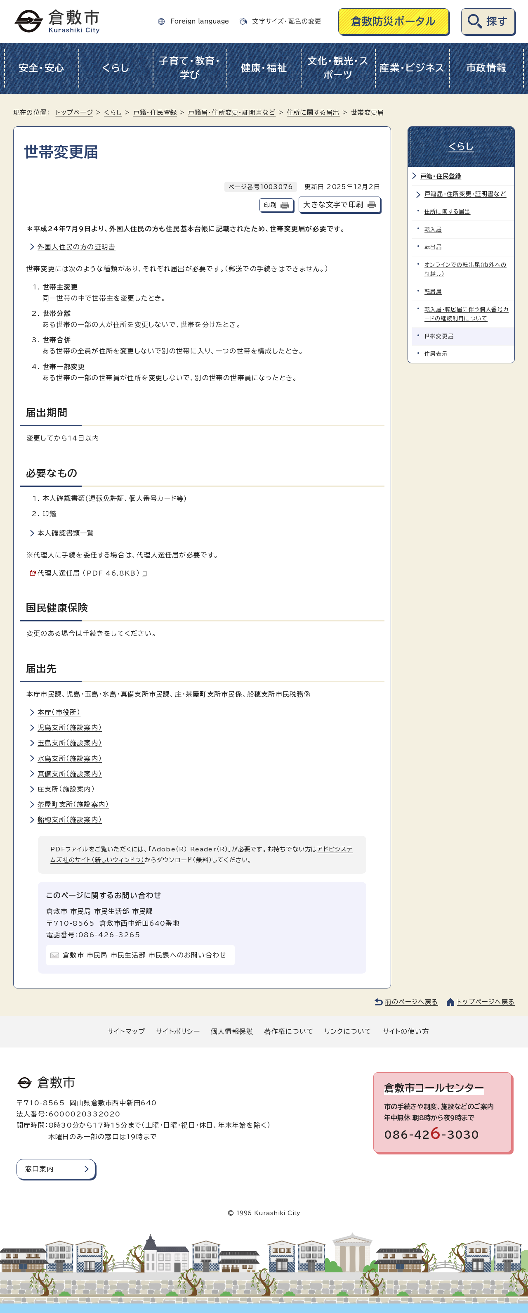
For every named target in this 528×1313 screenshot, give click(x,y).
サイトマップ (126, 1031)
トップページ (74, 112)
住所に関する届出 (313, 112)
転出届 (433, 247)
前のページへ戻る (411, 1002)
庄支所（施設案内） (66, 789)
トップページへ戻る (486, 1002)
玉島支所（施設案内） (70, 742)
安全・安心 (42, 68)
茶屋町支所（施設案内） (73, 804)
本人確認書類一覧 (66, 533)
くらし (116, 68)
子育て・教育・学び (190, 68)
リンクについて (348, 1031)
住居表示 (436, 354)
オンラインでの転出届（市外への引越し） (465, 269)
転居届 (433, 291)
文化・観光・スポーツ (338, 68)
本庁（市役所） (59, 712)
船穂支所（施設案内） (70, 819)
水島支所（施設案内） (70, 758)
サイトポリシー (178, 1031)
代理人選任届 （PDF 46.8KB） (92, 573)
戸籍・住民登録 (155, 112)
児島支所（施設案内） (70, 727)
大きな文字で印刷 (333, 204)
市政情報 (486, 68)
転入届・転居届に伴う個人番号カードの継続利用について (466, 314)
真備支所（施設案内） (70, 773)
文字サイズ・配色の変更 (286, 21)
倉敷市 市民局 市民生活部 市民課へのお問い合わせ (144, 955)
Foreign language (199, 21)
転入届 (433, 229)
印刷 (270, 205)
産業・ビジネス (412, 68)
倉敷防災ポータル (393, 21)
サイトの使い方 (406, 1031)
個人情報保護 (232, 1031)
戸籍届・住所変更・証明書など (232, 112)
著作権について (289, 1031)
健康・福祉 (264, 68)
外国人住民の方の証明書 (77, 247)
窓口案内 (39, 1169)
